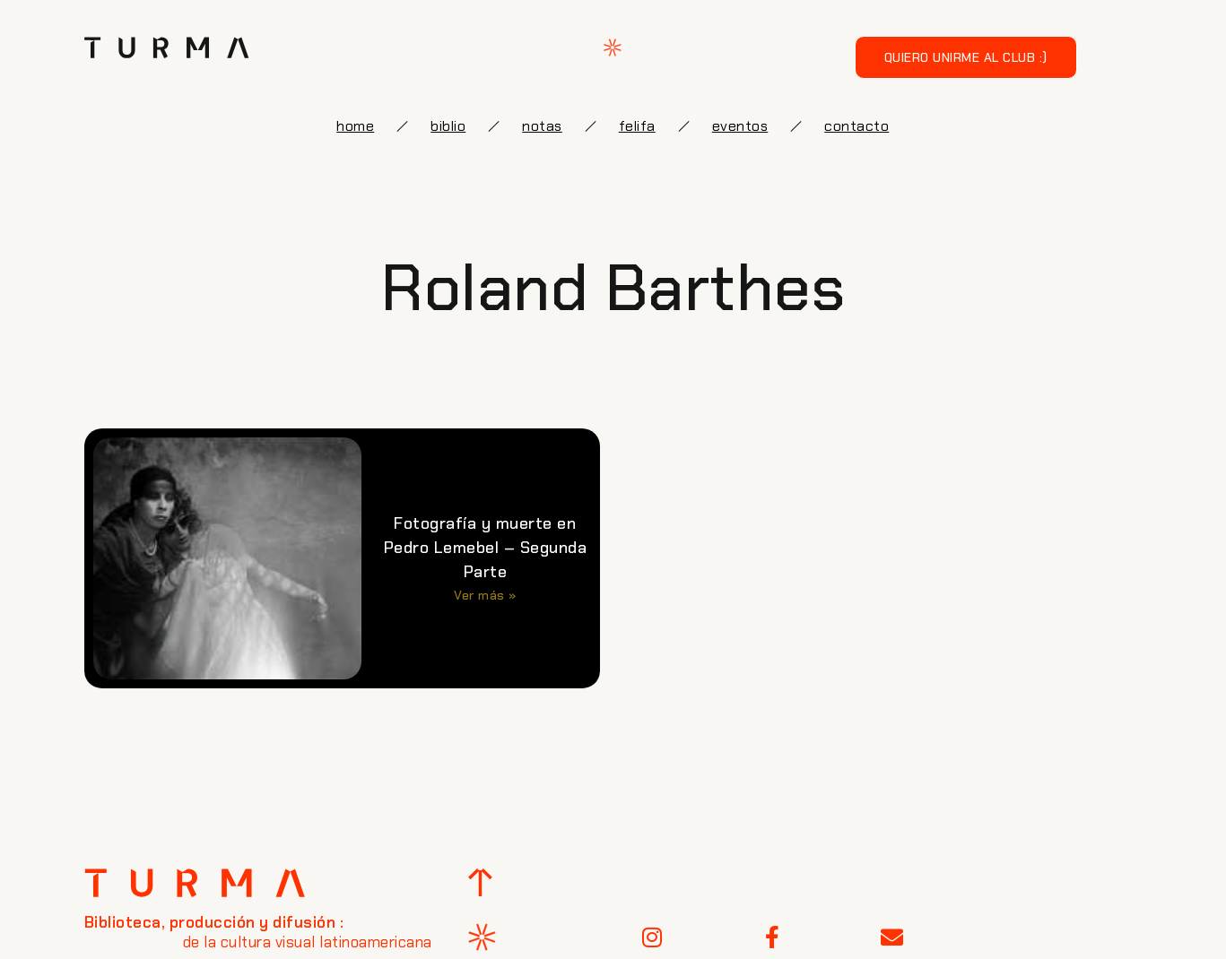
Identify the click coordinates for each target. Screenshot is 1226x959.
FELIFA (637, 126)
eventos (740, 126)
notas (542, 126)
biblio (447, 126)
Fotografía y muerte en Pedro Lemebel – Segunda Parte (485, 548)
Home (355, 126)
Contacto (856, 126)
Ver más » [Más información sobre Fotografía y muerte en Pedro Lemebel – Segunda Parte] (485, 595)
